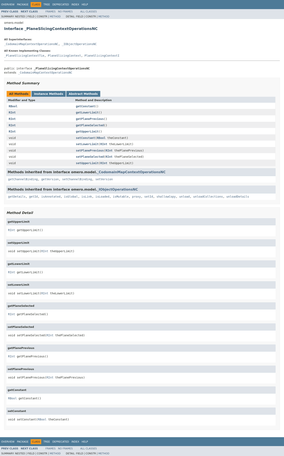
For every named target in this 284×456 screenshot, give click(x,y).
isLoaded (102, 196)
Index (75, 4)
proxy (136, 196)
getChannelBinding (23, 179)
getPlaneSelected (90, 125)
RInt (12, 112)
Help (85, 4)
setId (148, 196)
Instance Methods (48, 93)
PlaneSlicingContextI (102, 55)
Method (55, 16)
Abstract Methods (83, 93)
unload (184, 196)
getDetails (16, 196)
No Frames (65, 11)
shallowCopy (166, 196)
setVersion (104, 179)
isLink (86, 196)
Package (22, 4)
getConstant (85, 106)
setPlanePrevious (90, 150)
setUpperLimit (87, 163)
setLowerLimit (87, 144)
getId (33, 196)
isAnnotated (50, 196)
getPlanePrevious (90, 119)
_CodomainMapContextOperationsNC (31, 44)
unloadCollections (208, 196)
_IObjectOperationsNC (79, 44)
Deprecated (60, 4)
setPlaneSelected (90, 156)
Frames (51, 11)
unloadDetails (237, 196)
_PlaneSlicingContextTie (24, 55)
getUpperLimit (87, 131)
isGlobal (71, 196)
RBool (13, 106)
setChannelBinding (77, 179)
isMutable (121, 196)
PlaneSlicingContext (64, 55)
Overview (8, 4)
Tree (47, 4)
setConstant (85, 138)
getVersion (50, 179)
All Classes (88, 11)
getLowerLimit (87, 112)
